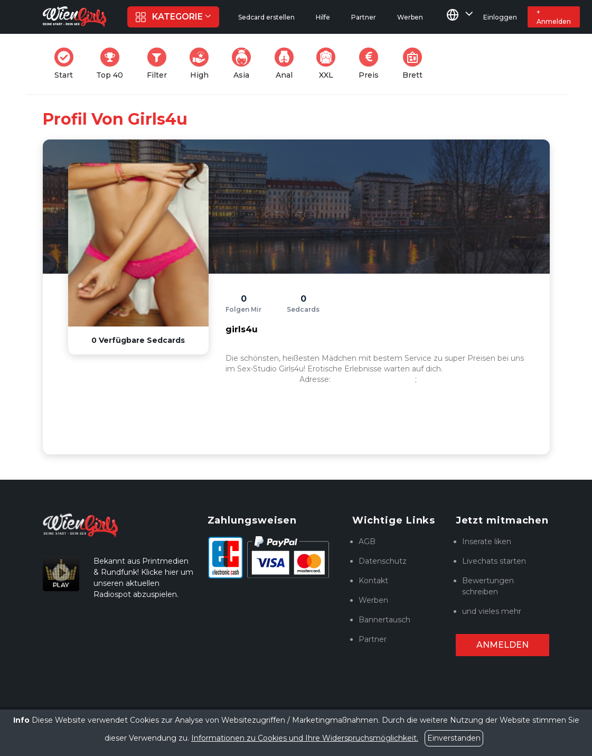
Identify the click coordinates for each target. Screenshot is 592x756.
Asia (244, 64)
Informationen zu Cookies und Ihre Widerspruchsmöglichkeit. (304, 738)
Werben (373, 600)
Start (67, 64)
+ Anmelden (554, 16)
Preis (372, 64)
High (202, 64)
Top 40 (112, 64)
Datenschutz (383, 561)
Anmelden (502, 645)
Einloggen (500, 17)
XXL (328, 64)
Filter (160, 64)
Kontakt (373, 580)
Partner (373, 639)
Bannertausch (384, 619)
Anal (287, 64)
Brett (415, 64)
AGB (367, 541)
